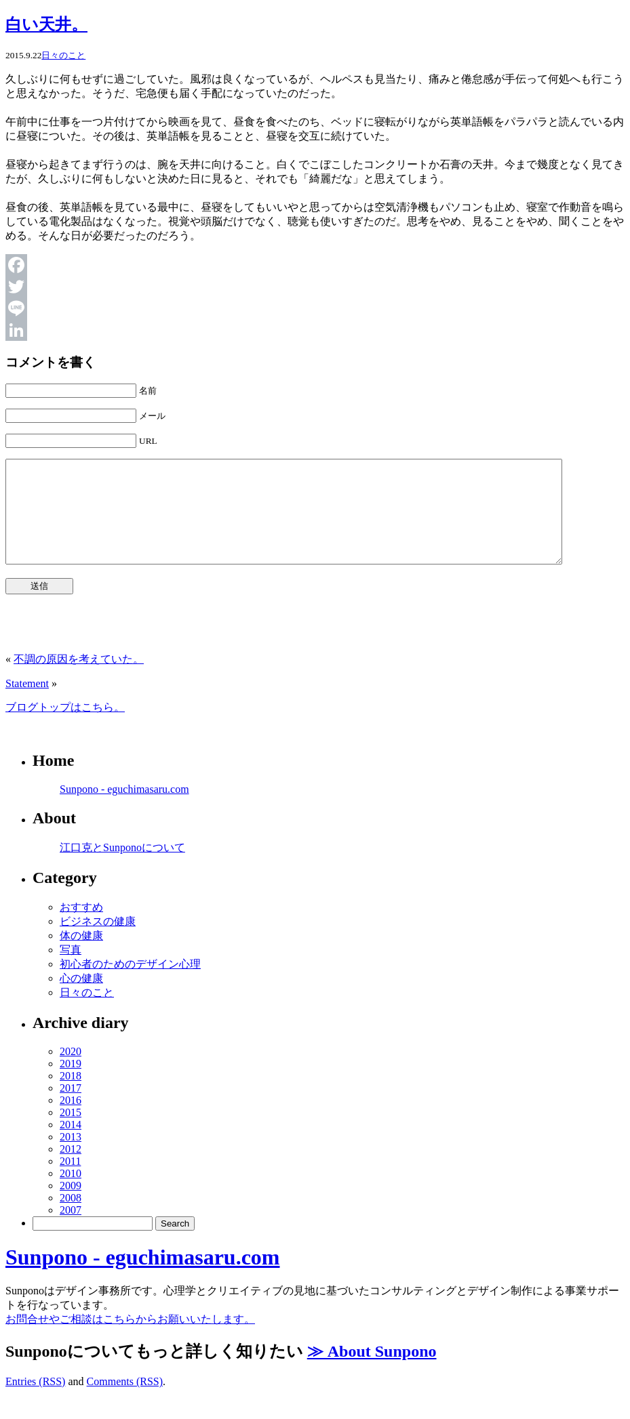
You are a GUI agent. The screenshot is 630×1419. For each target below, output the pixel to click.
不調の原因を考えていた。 (79, 679)
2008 (70, 1218)
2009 (70, 1206)
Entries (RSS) (35, 1401)
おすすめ (81, 927)
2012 (70, 1169)
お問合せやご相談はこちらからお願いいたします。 (130, 1339)
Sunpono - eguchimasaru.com (124, 809)
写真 (70, 970)
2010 (70, 1193)
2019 (70, 1084)
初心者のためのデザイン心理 (130, 984)
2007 (70, 1230)
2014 (70, 1145)
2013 (70, 1157)
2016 (70, 1120)
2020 (70, 1071)
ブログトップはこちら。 (65, 727)
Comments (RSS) (125, 1401)
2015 (70, 1132)
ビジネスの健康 (98, 941)
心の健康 (81, 998)
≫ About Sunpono (372, 1371)
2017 (70, 1108)
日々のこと (63, 55)
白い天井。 (46, 24)
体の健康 (81, 956)
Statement (27, 704)
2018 (70, 1096)
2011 (70, 1181)
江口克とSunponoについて (122, 867)
